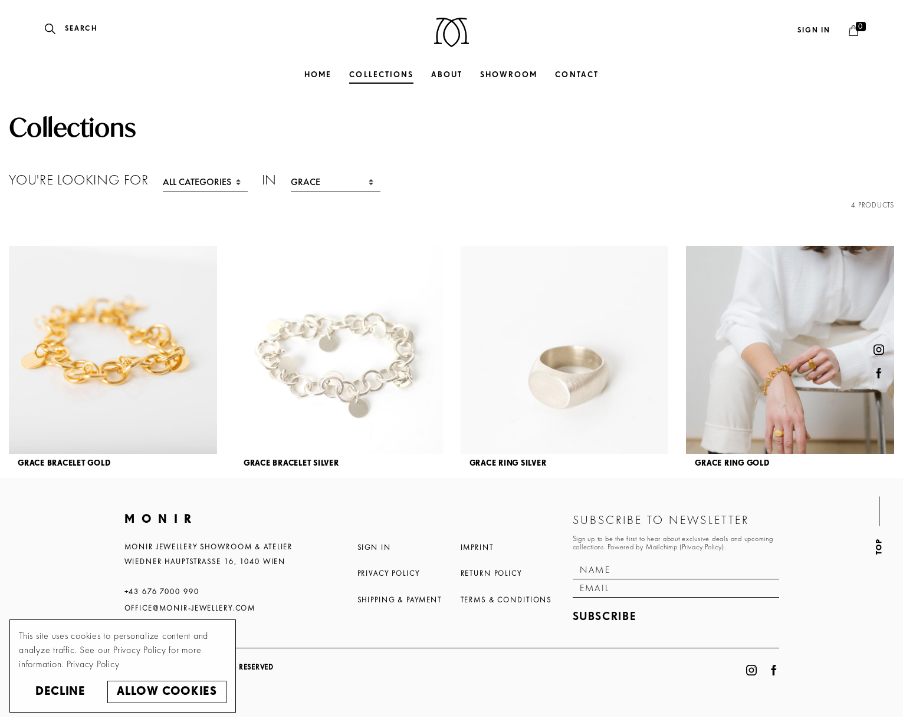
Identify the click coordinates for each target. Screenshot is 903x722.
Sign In (374, 547)
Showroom (508, 75)
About (446, 75)
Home (317, 75)
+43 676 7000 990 (161, 591)
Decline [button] (60, 691)
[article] (113, 360)
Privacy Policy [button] (93, 664)
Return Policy (491, 573)
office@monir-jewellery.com (190, 608)
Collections (381, 75)
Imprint (477, 547)
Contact (576, 75)
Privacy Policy (388, 573)
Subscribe (605, 616)
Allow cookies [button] (166, 691)
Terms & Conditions (506, 600)
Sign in (813, 30)
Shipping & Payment (399, 600)
